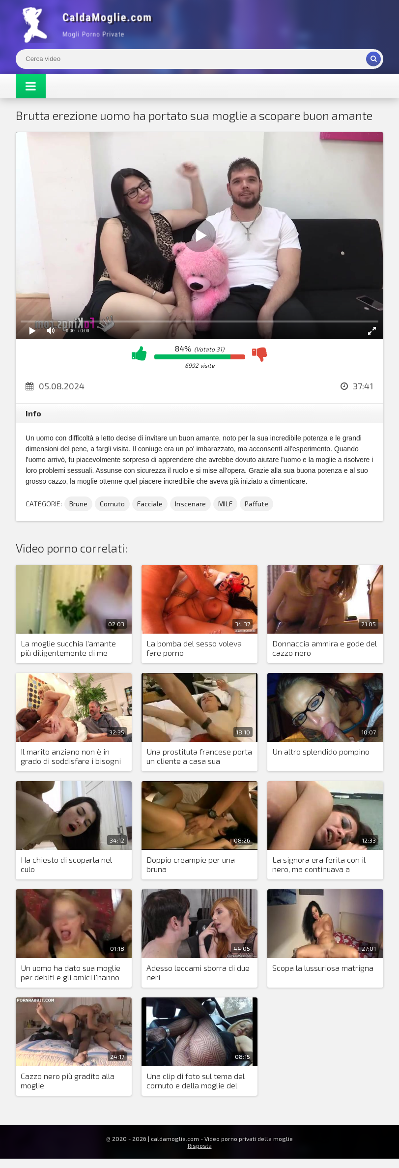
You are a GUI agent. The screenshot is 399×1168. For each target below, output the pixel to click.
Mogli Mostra (89, 24)
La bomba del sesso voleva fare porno (194, 648)
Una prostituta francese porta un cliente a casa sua (199, 756)
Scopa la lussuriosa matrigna (322, 967)
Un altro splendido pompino (321, 751)
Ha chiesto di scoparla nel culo (66, 864)
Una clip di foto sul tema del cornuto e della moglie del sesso (195, 1081)
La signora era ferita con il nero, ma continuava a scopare (319, 865)
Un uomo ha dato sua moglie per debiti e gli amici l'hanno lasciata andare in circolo (70, 973)
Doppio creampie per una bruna (190, 864)
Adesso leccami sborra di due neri (198, 972)
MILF (225, 503)
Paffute (256, 503)
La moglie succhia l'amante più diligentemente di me (68, 648)
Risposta (200, 1145)
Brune (78, 503)
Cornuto (112, 503)
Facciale (150, 503)
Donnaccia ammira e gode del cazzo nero (324, 648)
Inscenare (190, 503)
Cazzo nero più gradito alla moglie (67, 1080)
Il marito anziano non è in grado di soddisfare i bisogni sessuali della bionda (71, 756)
